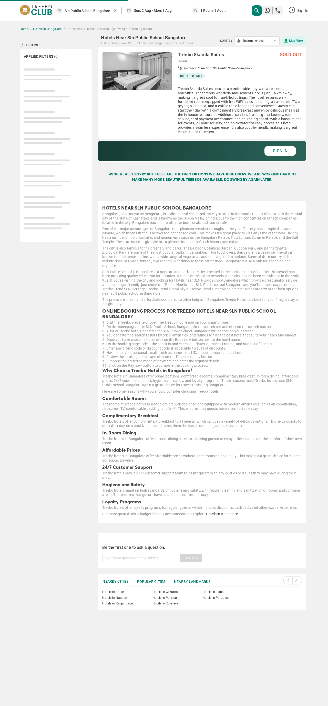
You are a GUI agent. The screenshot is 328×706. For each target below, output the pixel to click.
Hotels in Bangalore (222, 514)
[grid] (202, 104)
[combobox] (89, 11)
